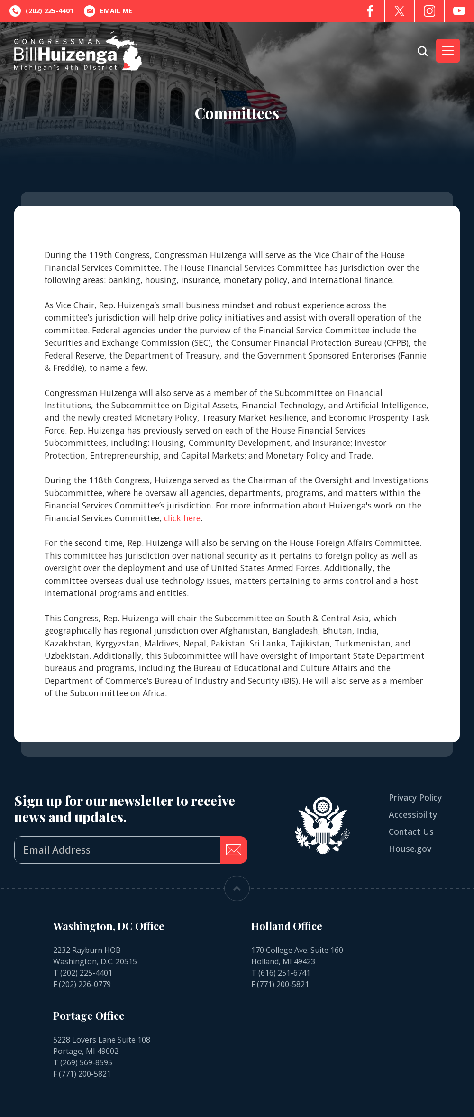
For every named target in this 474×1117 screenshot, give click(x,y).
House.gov (410, 848)
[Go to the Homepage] (78, 51)
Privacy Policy (415, 797)
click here (182, 518)
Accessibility (413, 814)
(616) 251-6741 (284, 973)
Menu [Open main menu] (445, 51)
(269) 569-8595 (86, 1062)
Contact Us (411, 831)
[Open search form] (422, 51)
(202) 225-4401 (86, 973)
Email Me (108, 11)
